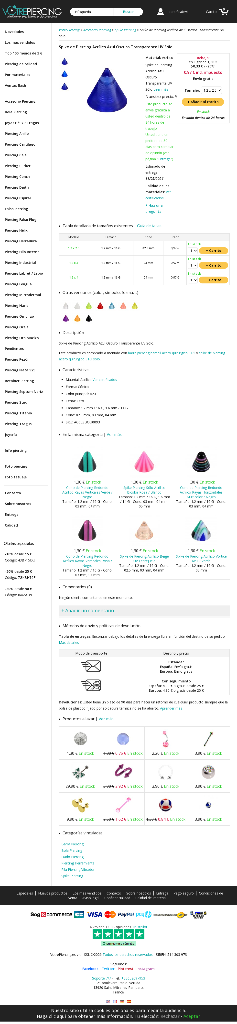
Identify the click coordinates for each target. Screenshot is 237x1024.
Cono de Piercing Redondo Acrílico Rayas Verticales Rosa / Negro (87, 561)
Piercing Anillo (17, 133)
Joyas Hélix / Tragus (22, 122)
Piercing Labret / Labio (24, 273)
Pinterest (125, 968)
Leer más (160, 89)
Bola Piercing (16, 112)
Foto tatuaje (16, 477)
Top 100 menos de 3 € (23, 53)
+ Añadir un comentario (87, 610)
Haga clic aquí (51, 1016)
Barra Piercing (72, 844)
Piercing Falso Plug (20, 219)
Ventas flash (15, 85)
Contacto (13, 493)
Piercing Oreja (17, 327)
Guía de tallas (149, 225)
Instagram (146, 968)
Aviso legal (90, 897)
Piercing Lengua (18, 284)
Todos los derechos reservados (128, 954)
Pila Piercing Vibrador (78, 869)
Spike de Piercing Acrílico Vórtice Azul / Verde (201, 558)
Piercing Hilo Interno (22, 251)
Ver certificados (105, 379)
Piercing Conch (17, 176)
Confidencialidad (117, 897)
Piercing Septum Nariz (24, 391)
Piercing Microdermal (23, 294)
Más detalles (69, 642)
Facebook (90, 968)
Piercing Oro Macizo (22, 337)
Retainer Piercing (19, 380)
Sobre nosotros (18, 503)
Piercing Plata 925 (20, 370)
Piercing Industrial (20, 262)
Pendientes (14, 348)
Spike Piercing (72, 875)
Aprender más (171, 708)
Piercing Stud (16, 402)
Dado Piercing (72, 856)
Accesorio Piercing (20, 101)
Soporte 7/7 (101, 978)
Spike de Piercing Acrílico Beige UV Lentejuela (144, 558)
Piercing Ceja (16, 155)
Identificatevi (178, 11)
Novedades (14, 31)
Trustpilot (139, 927)
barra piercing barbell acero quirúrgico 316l (161, 353)
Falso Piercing (16, 208)
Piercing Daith (17, 187)
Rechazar (170, 1016)
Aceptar (191, 1016)
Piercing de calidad (21, 64)
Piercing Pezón (17, 359)
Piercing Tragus (18, 423)
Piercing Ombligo (19, 316)
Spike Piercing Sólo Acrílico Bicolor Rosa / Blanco (144, 490)
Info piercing (16, 450)
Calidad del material (150, 897)
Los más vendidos (20, 42)
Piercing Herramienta (78, 863)
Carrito (211, 11)
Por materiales (17, 74)
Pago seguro (183, 893)
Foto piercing (16, 466)
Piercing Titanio (18, 413)
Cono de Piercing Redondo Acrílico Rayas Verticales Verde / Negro (87, 492)
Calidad (11, 525)
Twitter (108, 968)
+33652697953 (133, 978)
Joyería (11, 434)
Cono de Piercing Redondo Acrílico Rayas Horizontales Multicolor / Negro (201, 492)
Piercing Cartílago (20, 144)
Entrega (12, 514)
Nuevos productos (52, 893)
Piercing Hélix (16, 230)
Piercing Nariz (17, 305)
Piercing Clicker (18, 165)
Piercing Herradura (21, 241)
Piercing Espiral (18, 198)
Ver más (114, 434)
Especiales (25, 893)
